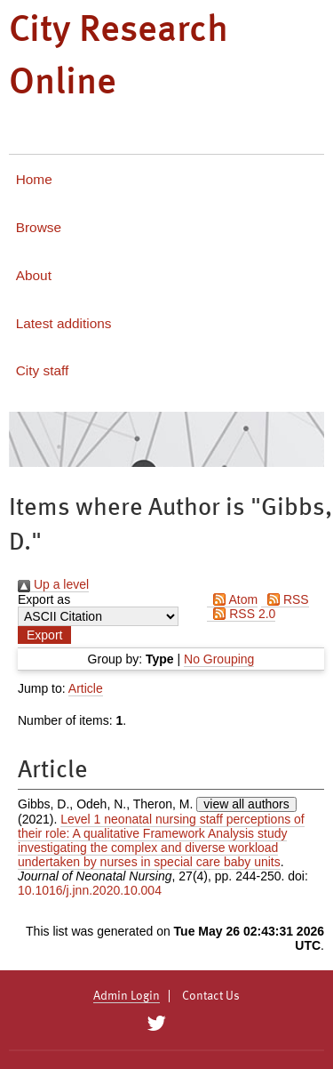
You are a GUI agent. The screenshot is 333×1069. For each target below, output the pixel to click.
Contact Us (211, 996)
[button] (44, 635)
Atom (232, 599)
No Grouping (219, 659)
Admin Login (126, 996)
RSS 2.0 (241, 614)
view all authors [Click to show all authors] (246, 804)
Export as (44, 599)
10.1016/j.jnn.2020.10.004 (90, 890)
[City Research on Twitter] (156, 1023)
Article (85, 688)
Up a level (53, 584)
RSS (285, 599)
